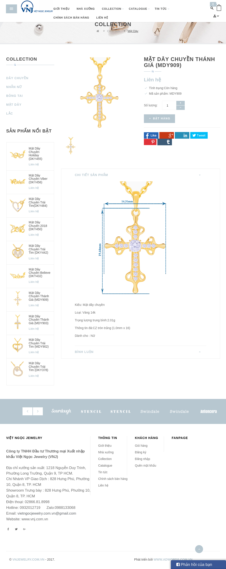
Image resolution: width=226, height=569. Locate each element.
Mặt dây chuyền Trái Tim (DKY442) (38, 249)
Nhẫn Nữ (14, 87)
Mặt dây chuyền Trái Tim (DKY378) (38, 366)
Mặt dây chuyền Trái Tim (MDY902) (39, 343)
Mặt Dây (133, 31)
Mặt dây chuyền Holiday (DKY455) (35, 153)
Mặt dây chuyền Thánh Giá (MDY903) (39, 319)
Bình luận (84, 352)
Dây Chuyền (17, 78)
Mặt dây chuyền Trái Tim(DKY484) (38, 202)
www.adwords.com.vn (173, 559)
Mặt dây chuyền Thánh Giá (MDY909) (39, 296)
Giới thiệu (105, 445)
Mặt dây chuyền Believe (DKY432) (39, 273)
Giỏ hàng (141, 445)
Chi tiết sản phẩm (91, 175)
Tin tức (103, 472)
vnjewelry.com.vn (28, 559)
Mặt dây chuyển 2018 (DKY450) (38, 225)
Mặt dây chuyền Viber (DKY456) (38, 179)
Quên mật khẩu (145, 465)
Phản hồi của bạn (194, 564)
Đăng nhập (142, 459)
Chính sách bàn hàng (113, 479)
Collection (113, 31)
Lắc (9, 113)
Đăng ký (140, 452)
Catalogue (105, 465)
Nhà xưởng (106, 452)
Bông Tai (14, 96)
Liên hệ (103, 485)
